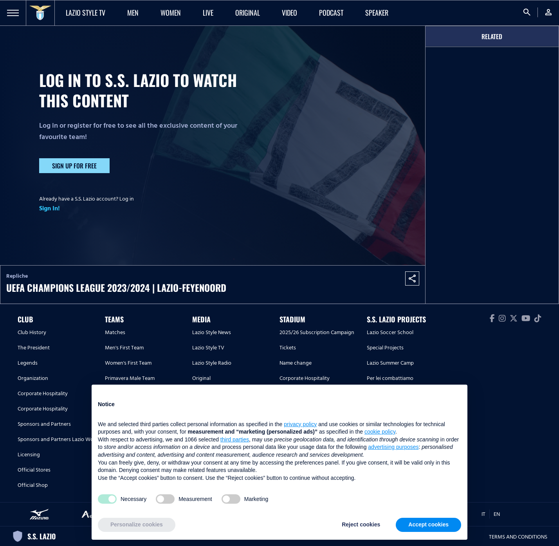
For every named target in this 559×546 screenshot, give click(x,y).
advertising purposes (393, 447)
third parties (234, 439)
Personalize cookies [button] (136, 524)
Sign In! (49, 208)
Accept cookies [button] (428, 524)
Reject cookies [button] (361, 524)
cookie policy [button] (379, 431)
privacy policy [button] (300, 424)
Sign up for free (74, 165)
